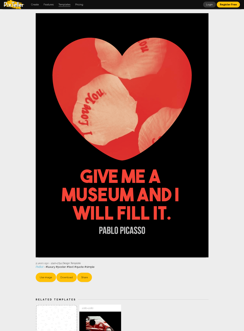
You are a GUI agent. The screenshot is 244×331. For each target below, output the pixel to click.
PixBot (40, 266)
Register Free (228, 4)
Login (209, 4)
